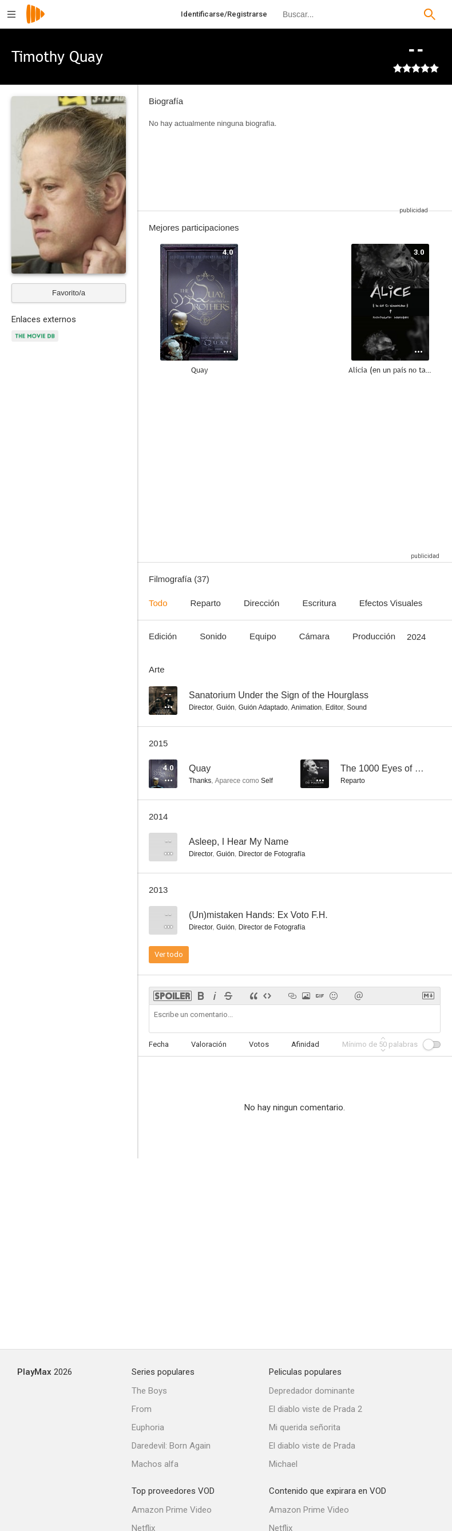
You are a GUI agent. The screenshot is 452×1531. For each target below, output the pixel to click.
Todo (158, 603)
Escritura (319, 603)
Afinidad (305, 1044)
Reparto (206, 603)
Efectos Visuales (391, 603)
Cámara (314, 636)
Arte (157, 669)
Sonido (213, 636)
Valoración (209, 1044)
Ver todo (168, 954)
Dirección (262, 603)
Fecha (159, 1044)
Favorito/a (68, 292)
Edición (163, 636)
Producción (373, 636)
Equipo (262, 636)
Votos (259, 1044)
